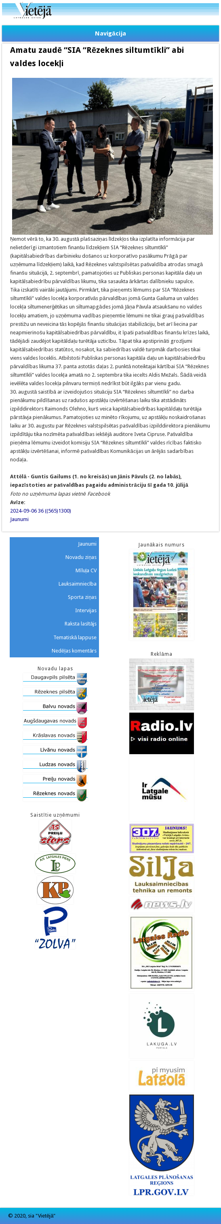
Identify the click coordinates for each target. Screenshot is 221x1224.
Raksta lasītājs (81, 624)
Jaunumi (19, 519)
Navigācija (110, 33)
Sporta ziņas (82, 597)
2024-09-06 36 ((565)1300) (40, 511)
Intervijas (86, 610)
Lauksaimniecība (78, 584)
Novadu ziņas (81, 557)
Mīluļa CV (86, 570)
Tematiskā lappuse (75, 637)
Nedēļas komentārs (74, 651)
